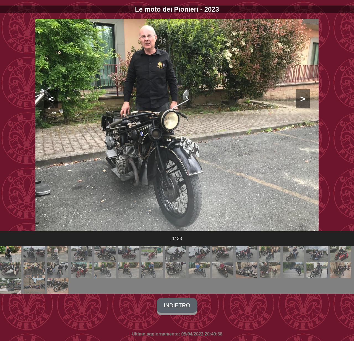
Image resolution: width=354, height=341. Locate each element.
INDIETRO (177, 305)
